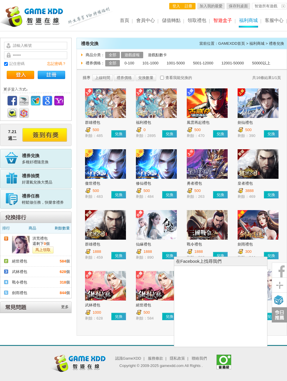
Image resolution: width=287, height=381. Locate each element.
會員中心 (145, 20)
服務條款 (155, 358)
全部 (112, 55)
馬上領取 (43, 250)
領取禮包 (197, 20)
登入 (176, 6)
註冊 (188, 6)
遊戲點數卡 (157, 55)
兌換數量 (145, 77)
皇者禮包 (245, 183)
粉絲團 (279, 270)
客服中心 (274, 20)
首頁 (124, 20)
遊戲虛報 (132, 55)
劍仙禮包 (245, 122)
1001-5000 (176, 63)
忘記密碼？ (56, 63)
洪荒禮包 (40, 238)
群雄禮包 (92, 122)
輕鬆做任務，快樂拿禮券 (47, 199)
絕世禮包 (19, 261)
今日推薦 (279, 314)
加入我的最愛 (211, 6)
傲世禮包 (92, 183)
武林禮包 (19, 272)
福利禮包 (143, 122)
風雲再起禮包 (198, 122)
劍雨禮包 (19, 293)
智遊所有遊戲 (266, 6)
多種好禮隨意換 (47, 158)
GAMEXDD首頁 (231, 43)
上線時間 (102, 77)
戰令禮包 (19, 282)
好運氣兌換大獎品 (47, 178)
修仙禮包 (143, 183)
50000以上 (261, 63)
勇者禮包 (194, 183)
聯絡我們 (199, 358)
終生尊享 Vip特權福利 (90, 17)
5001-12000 (203, 63)
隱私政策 (177, 358)
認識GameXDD (128, 358)
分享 (279, 285)
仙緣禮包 (143, 244)
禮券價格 (124, 77)
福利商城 (248, 20)
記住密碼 (17, 63)
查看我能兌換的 (178, 77)
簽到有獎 (45, 135)
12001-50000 (233, 63)
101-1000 (150, 63)
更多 (65, 307)
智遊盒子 (222, 20)
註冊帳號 (51, 75)
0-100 (129, 63)
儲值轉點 (171, 20)
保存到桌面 (238, 6)
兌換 (118, 134)
